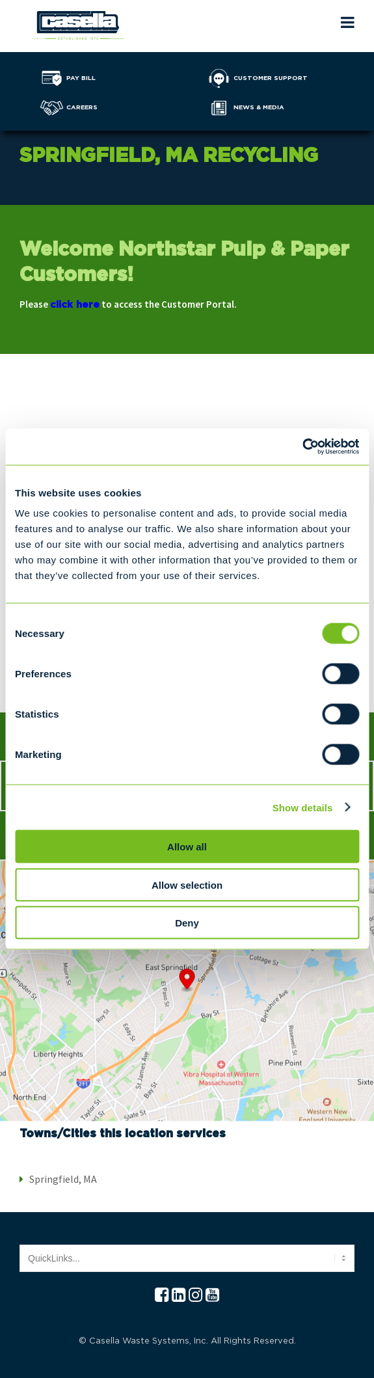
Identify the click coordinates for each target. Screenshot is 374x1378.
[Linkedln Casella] (178, 1296)
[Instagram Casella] (195, 1296)
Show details (303, 807)
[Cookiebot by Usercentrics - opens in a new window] (302, 447)
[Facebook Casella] (161, 1296)
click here (75, 305)
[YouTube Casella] (212, 1296)
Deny (187, 922)
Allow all (187, 846)
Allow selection (187, 884)
